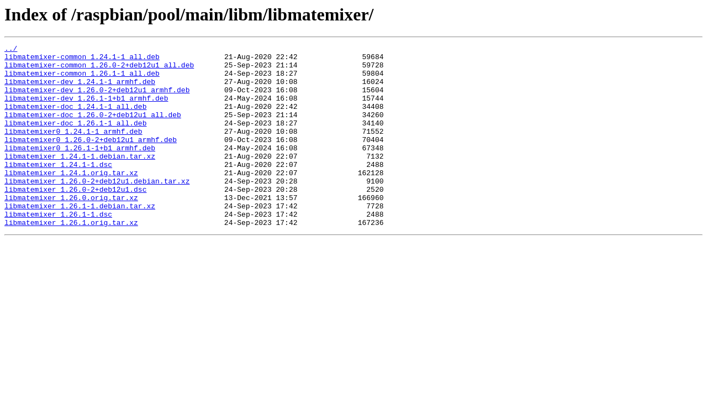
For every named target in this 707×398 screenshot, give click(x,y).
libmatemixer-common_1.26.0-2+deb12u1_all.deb (99, 70)
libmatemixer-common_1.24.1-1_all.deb (82, 60)
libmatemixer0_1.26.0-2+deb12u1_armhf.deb (90, 159)
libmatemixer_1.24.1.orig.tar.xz (71, 199)
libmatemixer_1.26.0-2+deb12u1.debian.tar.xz (96, 209)
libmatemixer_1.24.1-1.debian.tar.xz (79, 179)
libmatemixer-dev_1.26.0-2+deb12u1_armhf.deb (96, 99)
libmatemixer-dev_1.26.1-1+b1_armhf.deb (86, 109)
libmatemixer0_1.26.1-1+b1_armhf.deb (79, 169)
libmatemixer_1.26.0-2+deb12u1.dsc (75, 219)
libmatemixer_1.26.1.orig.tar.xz (71, 259)
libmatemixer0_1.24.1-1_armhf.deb (73, 149)
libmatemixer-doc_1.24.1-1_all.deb (75, 119)
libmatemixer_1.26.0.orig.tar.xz (71, 229)
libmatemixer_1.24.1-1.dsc (58, 189)
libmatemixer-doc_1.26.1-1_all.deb (75, 139)
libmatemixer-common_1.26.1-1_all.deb (82, 80)
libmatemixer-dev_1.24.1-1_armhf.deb (79, 90)
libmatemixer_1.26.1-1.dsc (58, 249)
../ (10, 50)
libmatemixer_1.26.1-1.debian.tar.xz (79, 239)
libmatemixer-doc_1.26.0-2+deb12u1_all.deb (92, 129)
